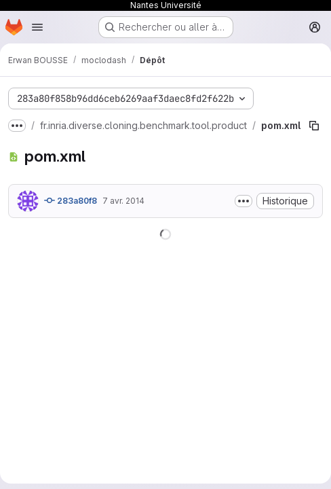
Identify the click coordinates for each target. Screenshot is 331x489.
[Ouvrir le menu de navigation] (37, 27)
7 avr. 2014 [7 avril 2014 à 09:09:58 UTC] (123, 201)
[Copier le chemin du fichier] (314, 126)
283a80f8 (70, 200)
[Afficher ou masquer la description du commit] (243, 201)
